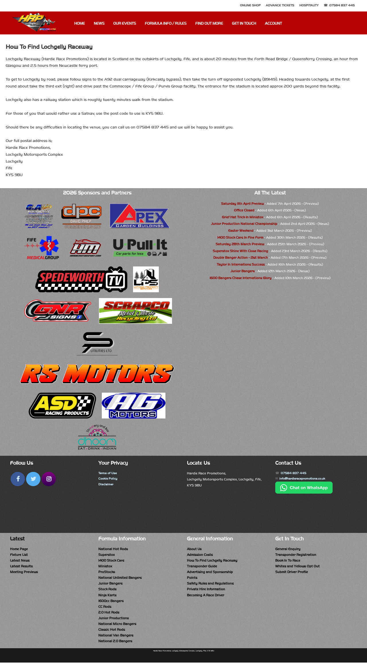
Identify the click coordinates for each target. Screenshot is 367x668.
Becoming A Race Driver (205, 597)
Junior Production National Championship (244, 224)
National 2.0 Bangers (115, 646)
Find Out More (209, 23)
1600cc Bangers (111, 603)
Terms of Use (108, 473)
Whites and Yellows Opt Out (297, 567)
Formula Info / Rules (165, 23)
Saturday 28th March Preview (240, 244)
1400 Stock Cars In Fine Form (240, 237)
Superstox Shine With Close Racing (240, 251)
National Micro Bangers (117, 628)
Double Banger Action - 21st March (240, 258)
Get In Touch (244, 23)
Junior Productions (113, 622)
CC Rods (104, 610)
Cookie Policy (108, 479)
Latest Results (21, 567)
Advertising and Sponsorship (210, 573)
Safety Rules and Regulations (210, 585)
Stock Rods (107, 591)
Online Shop (250, 5)
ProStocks (106, 573)
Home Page (19, 549)
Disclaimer (106, 485)
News (99, 23)
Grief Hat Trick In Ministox (242, 217)
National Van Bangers (115, 640)
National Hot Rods (113, 549)
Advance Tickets (280, 5)
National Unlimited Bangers (120, 579)
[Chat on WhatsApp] (304, 493)
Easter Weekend (240, 231)
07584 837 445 (342, 5)
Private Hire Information (206, 591)
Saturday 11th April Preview (242, 204)
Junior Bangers (243, 271)
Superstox (106, 555)
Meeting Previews (24, 573)
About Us (194, 549)
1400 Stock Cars (111, 561)
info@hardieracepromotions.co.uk (306, 479)
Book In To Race (287, 561)
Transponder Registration (295, 555)
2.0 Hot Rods (108, 616)
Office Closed (244, 210)
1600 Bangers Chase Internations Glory (241, 278)
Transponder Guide (202, 567)
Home (79, 23)
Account (273, 23)
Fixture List (19, 555)
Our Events (124, 23)
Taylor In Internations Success (241, 264)
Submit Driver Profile (291, 573)
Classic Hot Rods (111, 634)
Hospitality (309, 5)
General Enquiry (287, 549)
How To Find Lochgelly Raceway (212, 561)
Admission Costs (200, 555)
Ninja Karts (107, 597)
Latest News (20, 561)
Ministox (105, 567)
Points (192, 579)
